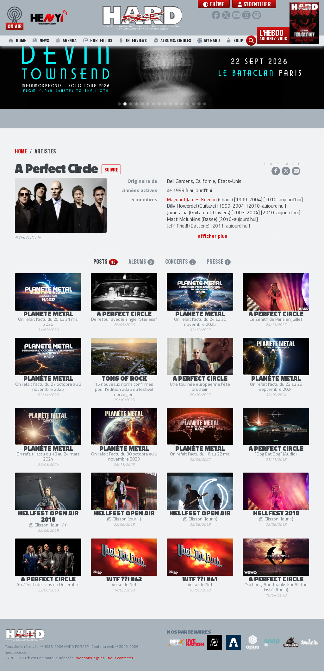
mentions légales (90, 658)
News (40, 40)
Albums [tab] (141, 261)
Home (17, 40)
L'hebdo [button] (273, 34)
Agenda (65, 40)
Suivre (111, 169)
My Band (208, 40)
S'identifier (267, 4)
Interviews (132, 40)
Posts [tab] (105, 261)
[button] (226, 4)
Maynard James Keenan (192, 199)
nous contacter (120, 658)
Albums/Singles (172, 40)
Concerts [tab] (180, 261)
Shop (234, 40)
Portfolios (97, 40)
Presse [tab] (219, 261)
